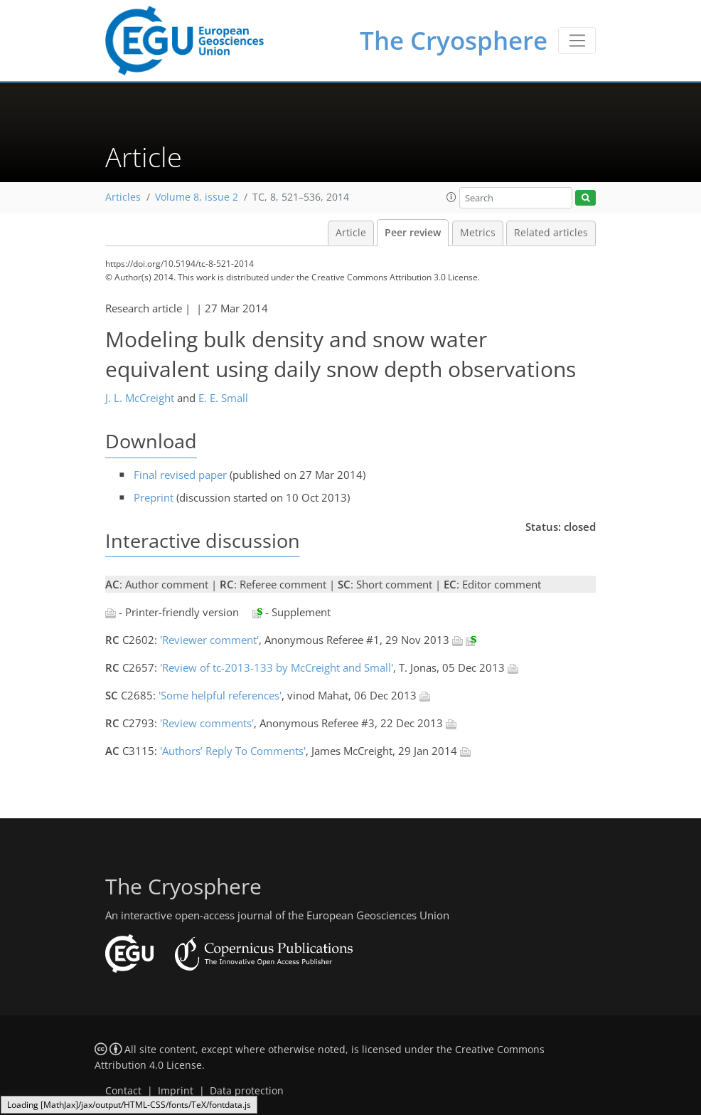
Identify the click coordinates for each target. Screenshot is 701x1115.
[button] (451, 197)
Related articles (551, 232)
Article (351, 232)
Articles (123, 197)
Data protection (247, 1090)
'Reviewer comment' (209, 640)
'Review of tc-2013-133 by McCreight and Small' (276, 667)
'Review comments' (207, 723)
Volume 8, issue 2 (196, 197)
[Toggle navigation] (577, 40)
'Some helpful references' (220, 695)
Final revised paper (180, 474)
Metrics (478, 232)
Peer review (413, 232)
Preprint (153, 497)
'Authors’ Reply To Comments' (233, 751)
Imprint (175, 1090)
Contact (123, 1090)
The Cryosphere (453, 40)
